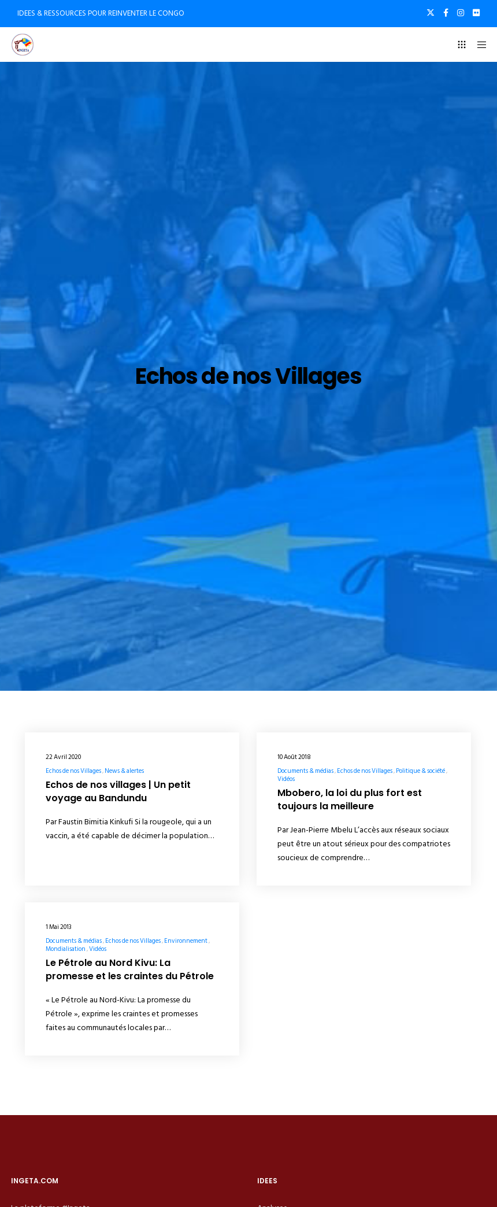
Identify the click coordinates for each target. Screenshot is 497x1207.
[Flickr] (476, 13)
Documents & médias (305, 771)
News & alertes (124, 771)
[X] (430, 13)
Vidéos (286, 779)
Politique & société (420, 771)
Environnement (185, 941)
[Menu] (478, 44)
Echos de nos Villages (73, 771)
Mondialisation (66, 949)
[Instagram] (460, 13)
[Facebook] (445, 13)
